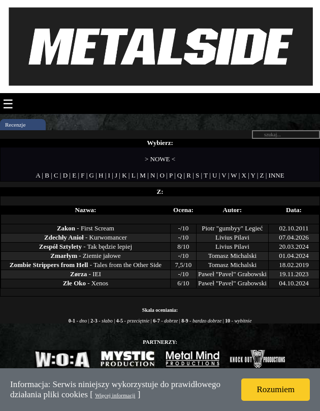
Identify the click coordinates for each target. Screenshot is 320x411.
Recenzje (15, 125)
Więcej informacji (115, 395)
